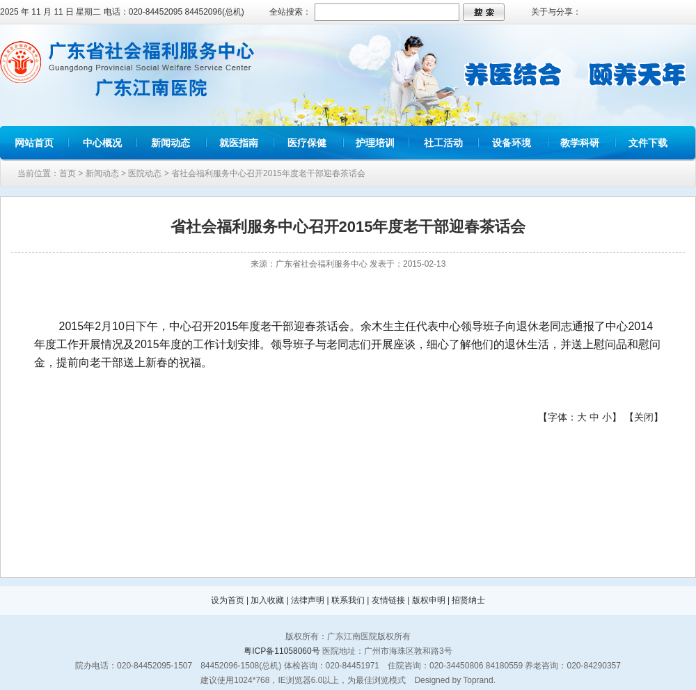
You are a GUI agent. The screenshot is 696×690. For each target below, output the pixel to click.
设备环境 (511, 142)
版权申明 (428, 600)
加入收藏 (267, 600)
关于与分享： (556, 12)
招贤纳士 (468, 600)
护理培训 (375, 142)
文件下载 (647, 142)
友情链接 (388, 600)
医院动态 (144, 173)
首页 (67, 173)
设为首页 (227, 600)
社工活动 (443, 142)
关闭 (644, 417)
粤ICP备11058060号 (281, 651)
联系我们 (348, 600)
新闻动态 (170, 142)
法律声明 (307, 600)
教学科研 (579, 142)
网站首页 (34, 142)
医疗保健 (306, 142)
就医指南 (238, 142)
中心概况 (102, 142)
